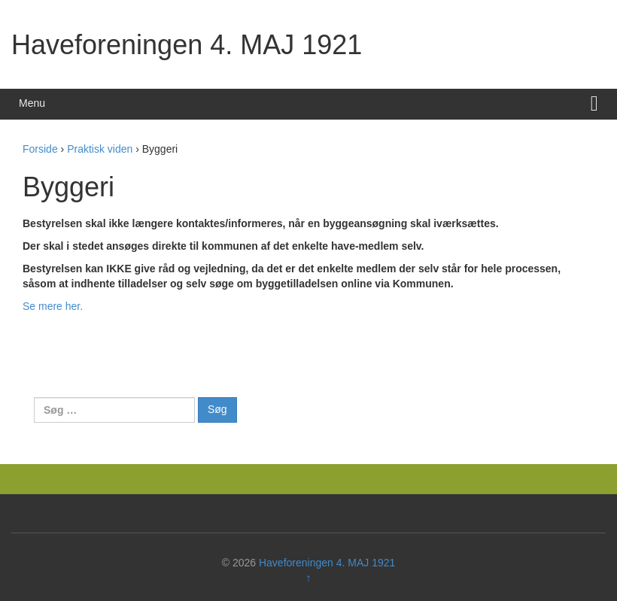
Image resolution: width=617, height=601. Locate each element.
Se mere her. (53, 306)
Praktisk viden (99, 149)
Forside (40, 149)
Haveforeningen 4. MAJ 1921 (186, 44)
